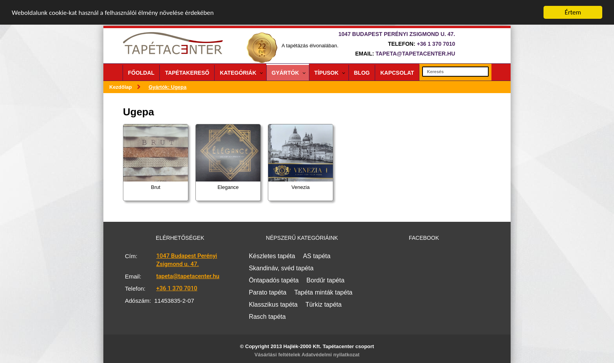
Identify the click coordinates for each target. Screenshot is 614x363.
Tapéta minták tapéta (323, 292)
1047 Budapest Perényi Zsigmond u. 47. (186, 260)
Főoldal (141, 73)
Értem (573, 12)
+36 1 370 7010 (436, 44)
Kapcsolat (397, 73)
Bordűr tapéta (326, 280)
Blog (362, 73)
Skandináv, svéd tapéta (281, 268)
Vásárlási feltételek (277, 355)
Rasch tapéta (267, 316)
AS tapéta (316, 256)
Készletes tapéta (272, 256)
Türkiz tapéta (323, 304)
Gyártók (285, 73)
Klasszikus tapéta (273, 304)
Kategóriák (238, 73)
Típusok (326, 73)
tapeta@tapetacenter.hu (415, 53)
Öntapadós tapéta (273, 280)
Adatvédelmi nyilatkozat (330, 355)
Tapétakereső (187, 73)
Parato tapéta (267, 292)
